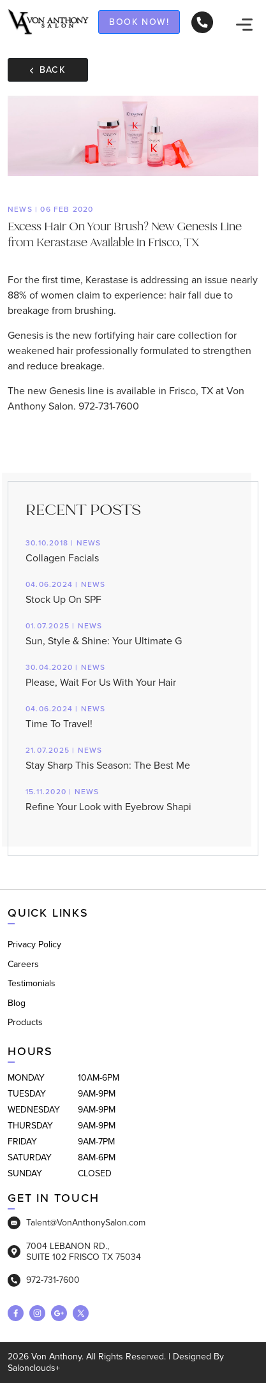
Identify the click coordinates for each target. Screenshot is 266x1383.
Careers (23, 964)
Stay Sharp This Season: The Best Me (133, 758)
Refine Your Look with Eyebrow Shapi (133, 799)
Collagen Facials (133, 550)
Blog (17, 1003)
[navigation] (244, 24)
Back (48, 69)
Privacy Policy (34, 944)
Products (25, 1022)
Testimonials (31, 983)
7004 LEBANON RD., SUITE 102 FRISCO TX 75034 (74, 1251)
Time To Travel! (133, 716)
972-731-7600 (44, 1280)
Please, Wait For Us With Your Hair (133, 675)
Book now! (139, 21)
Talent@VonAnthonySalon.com (76, 1223)
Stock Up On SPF (133, 592)
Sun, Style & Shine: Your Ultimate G (133, 633)
